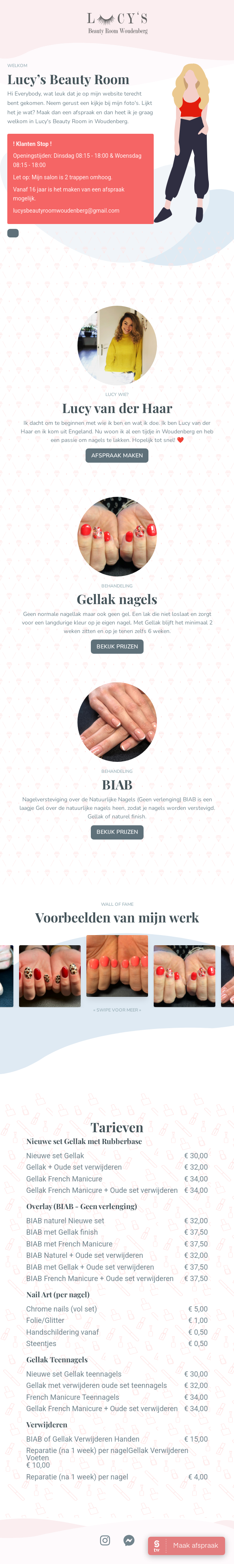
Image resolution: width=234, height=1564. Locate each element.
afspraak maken (117, 455)
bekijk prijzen (117, 646)
